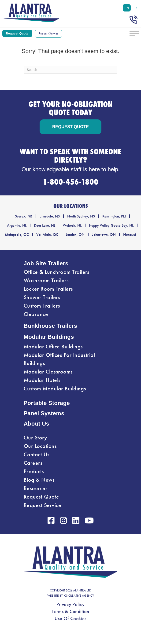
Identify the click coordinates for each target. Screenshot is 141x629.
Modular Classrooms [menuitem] (48, 371)
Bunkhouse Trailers (50, 326)
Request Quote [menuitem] (41, 496)
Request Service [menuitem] (42, 505)
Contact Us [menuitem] (37, 454)
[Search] (70, 70)
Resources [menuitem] (36, 488)
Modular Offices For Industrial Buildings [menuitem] (59, 359)
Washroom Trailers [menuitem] (46, 280)
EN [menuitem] (127, 8)
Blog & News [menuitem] (39, 480)
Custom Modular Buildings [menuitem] (55, 388)
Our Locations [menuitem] (40, 446)
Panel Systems (44, 413)
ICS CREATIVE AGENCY (78, 596)
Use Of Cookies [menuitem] (70, 618)
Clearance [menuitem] (36, 314)
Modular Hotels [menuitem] (42, 380)
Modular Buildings (49, 337)
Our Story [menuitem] (35, 437)
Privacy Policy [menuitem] (70, 604)
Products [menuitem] (34, 471)
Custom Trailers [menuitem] (42, 305)
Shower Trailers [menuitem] (42, 297)
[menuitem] (127, 7)
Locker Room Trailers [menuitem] (48, 289)
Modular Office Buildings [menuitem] (53, 346)
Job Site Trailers (46, 263)
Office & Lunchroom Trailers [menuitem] (56, 272)
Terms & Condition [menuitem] (70, 611)
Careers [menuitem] (33, 463)
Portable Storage (47, 403)
